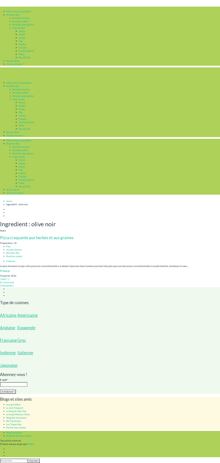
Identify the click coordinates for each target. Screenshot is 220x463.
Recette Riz (24, 57)
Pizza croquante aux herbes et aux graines (36, 237)
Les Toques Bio (14, 424)
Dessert (22, 47)
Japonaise (8, 365)
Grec (21, 340)
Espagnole (26, 327)
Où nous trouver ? (15, 64)
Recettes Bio (12, 14)
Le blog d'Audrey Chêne (18, 414)
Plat (20, 41)
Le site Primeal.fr (15, 408)
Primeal (5, 271)
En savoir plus (7, 282)
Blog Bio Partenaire (16, 417)
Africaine (8, 315)
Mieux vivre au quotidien (18, 11)
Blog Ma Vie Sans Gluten (18, 435)
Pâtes (21, 54)
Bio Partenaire (13, 421)
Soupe (21, 37)
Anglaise (7, 327)
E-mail (4, 379)
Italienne (25, 352)
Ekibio (31, 444)
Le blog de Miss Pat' (16, 411)
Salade (21, 34)
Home (9, 201)
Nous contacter (14, 432)
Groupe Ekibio (13, 404)
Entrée (21, 31)
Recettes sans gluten (23, 24)
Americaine (27, 315)
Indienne (8, 352)
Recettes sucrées (21, 18)
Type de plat (18, 27)
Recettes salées (20, 21)
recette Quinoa (26, 50)
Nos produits (12, 60)
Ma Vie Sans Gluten (16, 427)
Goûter (22, 44)
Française (8, 340)
